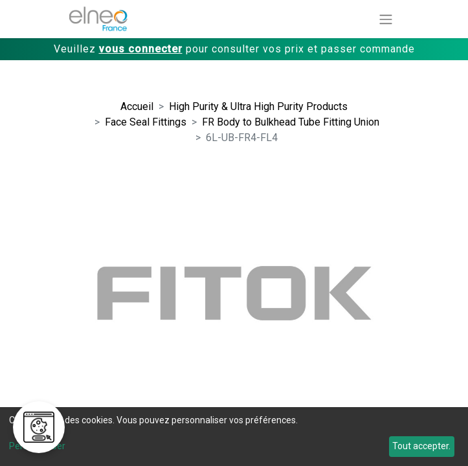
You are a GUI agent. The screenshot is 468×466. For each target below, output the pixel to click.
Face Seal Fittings (145, 122)
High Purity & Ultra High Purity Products (258, 106)
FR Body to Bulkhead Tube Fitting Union (290, 122)
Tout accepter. (421, 446)
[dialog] (234, 436)
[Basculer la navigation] (385, 19)
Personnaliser (37, 446)
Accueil (136, 106)
